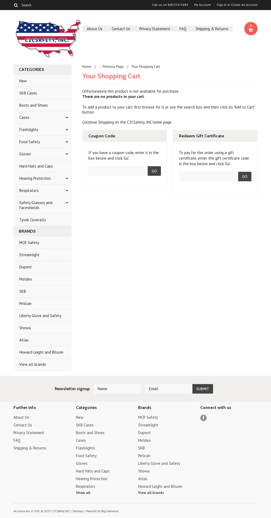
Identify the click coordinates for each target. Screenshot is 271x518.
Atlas (24, 340)
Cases (24, 117)
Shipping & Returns (212, 28)
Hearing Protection (35, 178)
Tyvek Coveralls (32, 219)
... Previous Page (111, 66)
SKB (22, 291)
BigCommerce (110, 511)
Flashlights (28, 129)
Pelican (25, 303)
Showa (25, 327)
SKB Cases (28, 93)
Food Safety (29, 141)
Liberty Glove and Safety (40, 315)
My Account (202, 5)
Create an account (244, 5)
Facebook (203, 418)
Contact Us (121, 28)
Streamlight (29, 254)
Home (86, 66)
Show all (83, 492)
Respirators (29, 190)
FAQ (182, 28)
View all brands (32, 364)
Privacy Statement (154, 28)
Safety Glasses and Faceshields (35, 205)
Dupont (25, 266)
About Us (94, 28)
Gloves (25, 153)
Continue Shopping (98, 122)
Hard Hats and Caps (36, 166)
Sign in (222, 5)
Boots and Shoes (33, 105)
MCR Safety (29, 242)
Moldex (25, 279)
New (23, 80)
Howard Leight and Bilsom (41, 352)
